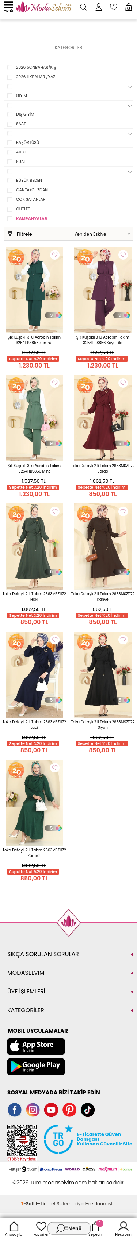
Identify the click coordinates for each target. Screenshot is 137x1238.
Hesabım (123, 1228)
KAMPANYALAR (31, 218)
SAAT (21, 124)
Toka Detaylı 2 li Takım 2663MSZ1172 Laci (34, 724)
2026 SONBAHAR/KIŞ (36, 67)
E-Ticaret (46, 1204)
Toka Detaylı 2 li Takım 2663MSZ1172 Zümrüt (34, 852)
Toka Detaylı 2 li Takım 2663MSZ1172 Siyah (102, 724)
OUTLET (23, 209)
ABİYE (21, 152)
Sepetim (95, 1228)
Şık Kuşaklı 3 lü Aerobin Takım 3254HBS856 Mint (34, 468)
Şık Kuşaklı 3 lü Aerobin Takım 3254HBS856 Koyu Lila (102, 339)
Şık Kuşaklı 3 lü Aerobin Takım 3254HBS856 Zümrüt (34, 339)
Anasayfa (14, 1228)
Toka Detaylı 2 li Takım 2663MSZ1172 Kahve (102, 596)
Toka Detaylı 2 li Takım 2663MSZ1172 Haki (34, 596)
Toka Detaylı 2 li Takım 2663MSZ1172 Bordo (102, 468)
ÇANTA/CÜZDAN (32, 190)
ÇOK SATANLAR (31, 199)
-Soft (28, 1204)
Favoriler (41, 1228)
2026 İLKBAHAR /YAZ (35, 77)
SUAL (21, 161)
